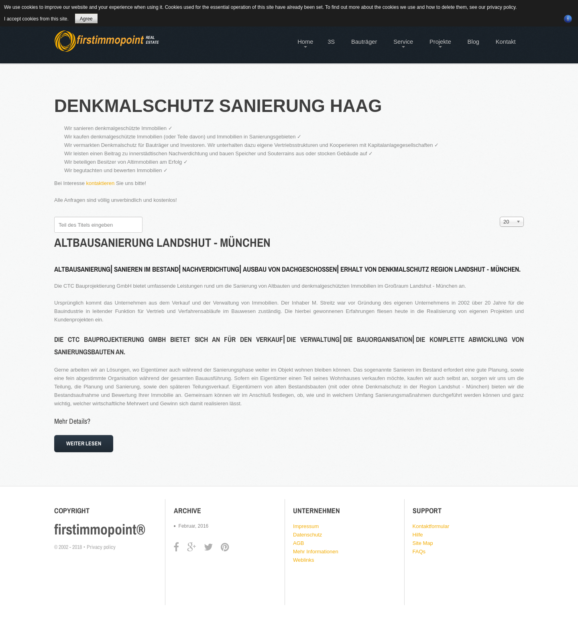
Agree (86, 19)
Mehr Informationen (315, 552)
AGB (298, 543)
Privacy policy (101, 547)
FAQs (419, 552)
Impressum (306, 526)
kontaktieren (100, 183)
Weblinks (303, 560)
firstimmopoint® (99, 529)
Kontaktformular (431, 526)
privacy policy (501, 7)
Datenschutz (307, 535)
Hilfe (418, 535)
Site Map (423, 543)
